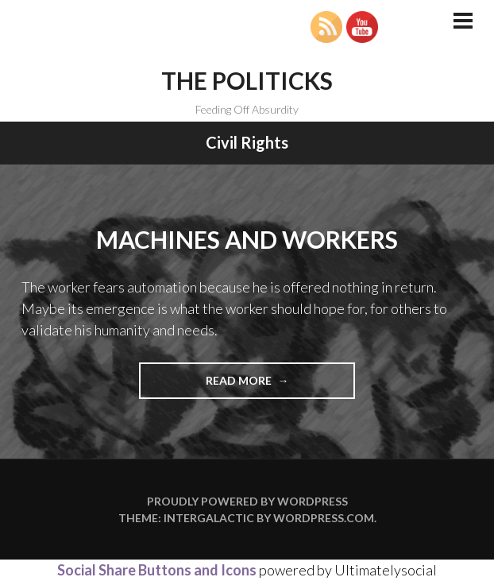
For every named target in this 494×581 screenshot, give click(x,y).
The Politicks (247, 80)
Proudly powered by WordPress (247, 501)
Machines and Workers (247, 239)
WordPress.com (323, 518)
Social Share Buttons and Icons (157, 570)
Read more (272, 385)
